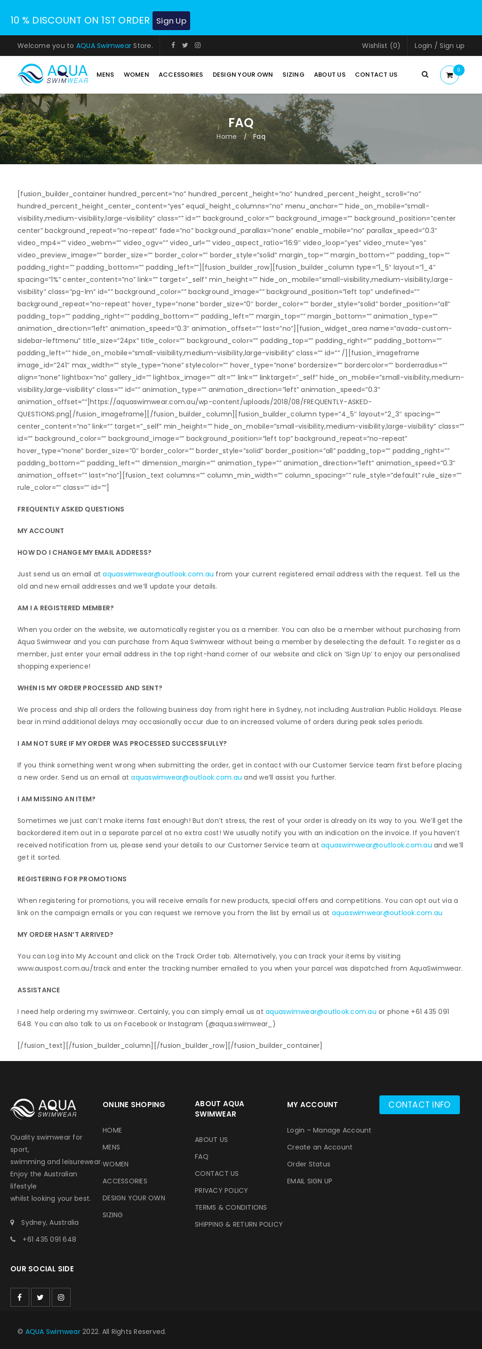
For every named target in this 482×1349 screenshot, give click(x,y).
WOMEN (116, 1163)
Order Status (308, 1163)
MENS (111, 1146)
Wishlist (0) (381, 45)
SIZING (113, 1214)
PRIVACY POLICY (222, 1190)
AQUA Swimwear (103, 45)
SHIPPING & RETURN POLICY (239, 1224)
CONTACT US (217, 1173)
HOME (112, 1129)
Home (227, 136)
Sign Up (175, 20)
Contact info (423, 1104)
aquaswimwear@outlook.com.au (158, 573)
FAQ (202, 1156)
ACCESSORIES (125, 1180)
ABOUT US (211, 1139)
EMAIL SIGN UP (309, 1180)
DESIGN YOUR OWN (134, 1197)
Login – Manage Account (329, 1129)
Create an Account (320, 1146)
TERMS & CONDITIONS (231, 1207)
